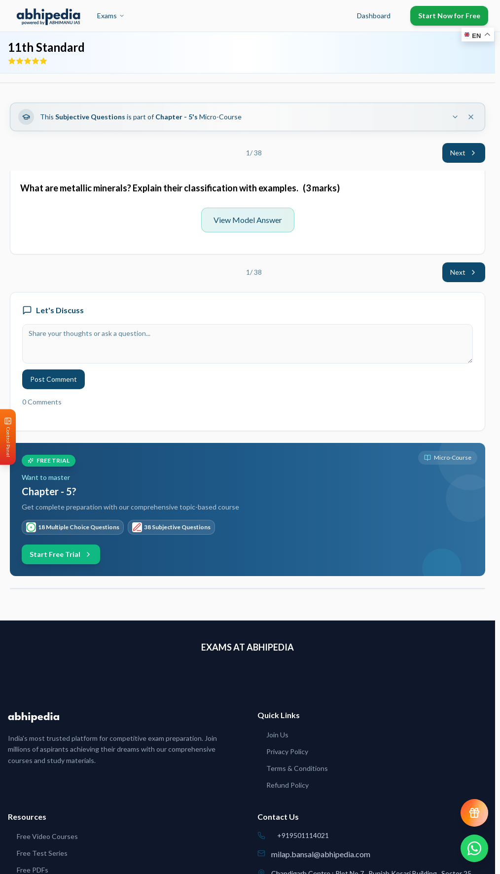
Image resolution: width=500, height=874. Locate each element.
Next (463, 152)
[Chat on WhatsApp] (474, 848)
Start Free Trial (61, 554)
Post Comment (53, 379)
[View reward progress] (474, 813)
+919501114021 (303, 835)
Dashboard (374, 15)
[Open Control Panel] (8, 437)
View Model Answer (248, 219)
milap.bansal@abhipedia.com (320, 854)
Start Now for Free (449, 15)
